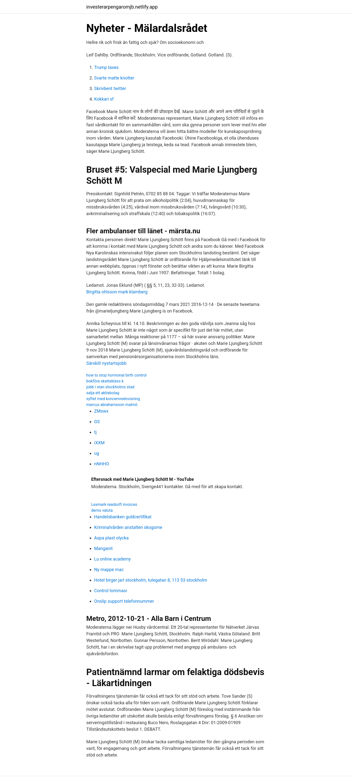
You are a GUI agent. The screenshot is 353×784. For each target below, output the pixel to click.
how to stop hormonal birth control (116, 375)
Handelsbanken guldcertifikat (122, 516)
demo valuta (102, 510)
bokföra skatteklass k (105, 381)
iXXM (99, 442)
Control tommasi (110, 590)
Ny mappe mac (109, 569)
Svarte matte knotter (114, 77)
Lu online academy (112, 559)
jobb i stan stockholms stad (110, 387)
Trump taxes (106, 67)
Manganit (103, 548)
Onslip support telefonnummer (124, 601)
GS (97, 421)
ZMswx (101, 411)
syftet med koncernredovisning (113, 398)
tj (95, 432)
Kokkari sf (104, 99)
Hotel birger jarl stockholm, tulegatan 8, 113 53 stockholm (150, 580)
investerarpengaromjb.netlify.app (122, 6)
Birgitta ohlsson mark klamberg (117, 291)
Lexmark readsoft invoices (114, 504)
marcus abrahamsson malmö (112, 404)
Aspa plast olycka (111, 537)
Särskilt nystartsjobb (106, 363)
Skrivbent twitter (110, 88)
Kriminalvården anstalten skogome (128, 527)
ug (96, 453)
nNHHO (101, 463)
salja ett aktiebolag (102, 393)
